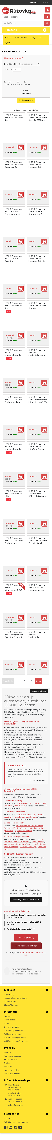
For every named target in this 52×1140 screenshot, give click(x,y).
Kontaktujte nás (10, 1020)
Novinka (20, 84)
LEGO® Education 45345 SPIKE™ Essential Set (36, 164)
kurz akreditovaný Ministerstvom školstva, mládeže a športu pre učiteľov (23, 826)
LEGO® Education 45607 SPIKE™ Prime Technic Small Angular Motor (37, 542)
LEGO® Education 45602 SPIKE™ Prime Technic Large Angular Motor (14, 542)
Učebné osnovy (37, 841)
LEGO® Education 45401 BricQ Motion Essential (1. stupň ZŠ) (14, 636)
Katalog (7, 1052)
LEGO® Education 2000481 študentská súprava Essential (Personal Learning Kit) (37, 638)
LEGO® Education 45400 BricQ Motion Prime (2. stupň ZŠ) (37, 399)
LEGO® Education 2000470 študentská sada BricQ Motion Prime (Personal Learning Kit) (14, 450)
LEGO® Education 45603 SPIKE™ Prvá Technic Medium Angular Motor (13, 401)
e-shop (8, 38)
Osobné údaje (10, 1001)
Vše (6, 84)
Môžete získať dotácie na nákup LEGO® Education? (24, 923)
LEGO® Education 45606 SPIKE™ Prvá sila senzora (37, 305)
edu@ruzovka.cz (27, 952)
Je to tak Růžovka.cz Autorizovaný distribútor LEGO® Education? (26, 916)
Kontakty (8, 1016)
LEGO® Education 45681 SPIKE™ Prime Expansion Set (14, 164)
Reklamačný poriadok (13, 1034)
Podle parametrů (26, 100)
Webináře (8, 1066)
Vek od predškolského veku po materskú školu (24, 815)
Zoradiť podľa (10, 64)
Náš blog (7, 1118)
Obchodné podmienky (13, 1030)
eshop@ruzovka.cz (16, 1105)
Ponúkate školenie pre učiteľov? (21, 929)
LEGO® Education (20, 38)
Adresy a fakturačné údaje (15, 998)
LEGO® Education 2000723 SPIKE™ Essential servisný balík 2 (36, 589)
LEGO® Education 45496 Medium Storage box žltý (36, 211)
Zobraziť (8, 69)
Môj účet (9, 989)
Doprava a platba (11, 1027)
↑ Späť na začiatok (39, 691)
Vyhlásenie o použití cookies (16, 1041)
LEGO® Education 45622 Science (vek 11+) (13, 493)
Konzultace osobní (12, 1073)
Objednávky (9, 994)
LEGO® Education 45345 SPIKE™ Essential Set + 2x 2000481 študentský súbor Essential (36, 262)
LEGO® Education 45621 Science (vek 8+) (13, 305)
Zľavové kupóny (11, 1005)
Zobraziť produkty (26, 937)
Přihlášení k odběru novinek (16, 1122)
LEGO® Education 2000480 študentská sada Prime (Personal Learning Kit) (36, 355)
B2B (39, 38)
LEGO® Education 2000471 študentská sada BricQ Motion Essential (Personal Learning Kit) (14, 356)
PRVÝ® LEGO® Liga (28, 846)
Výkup (7, 43)
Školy (33, 38)
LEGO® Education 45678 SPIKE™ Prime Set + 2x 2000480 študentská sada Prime (37, 120)
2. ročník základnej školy (26, 814)
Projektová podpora (12, 1056)
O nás (6, 1023)
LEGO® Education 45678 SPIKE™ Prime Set (14, 117)
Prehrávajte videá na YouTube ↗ (26, 899)
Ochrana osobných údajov (15, 1037)
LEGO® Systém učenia (20, 844)
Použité (27, 84)
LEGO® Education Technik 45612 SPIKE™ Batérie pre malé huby (37, 495)
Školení (7, 1063)
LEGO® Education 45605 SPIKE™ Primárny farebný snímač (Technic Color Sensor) (37, 449)
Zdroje (7, 844)
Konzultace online (11, 1070)
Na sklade (12, 84)
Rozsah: (26, 90)
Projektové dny (10, 1059)
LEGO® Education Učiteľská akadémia (23, 840)
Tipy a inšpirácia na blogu (26, 946)
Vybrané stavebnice (23, 830)
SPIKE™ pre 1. (19, 806)
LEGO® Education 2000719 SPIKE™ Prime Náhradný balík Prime (13, 213)
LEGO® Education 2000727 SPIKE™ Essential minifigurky (13, 260)
